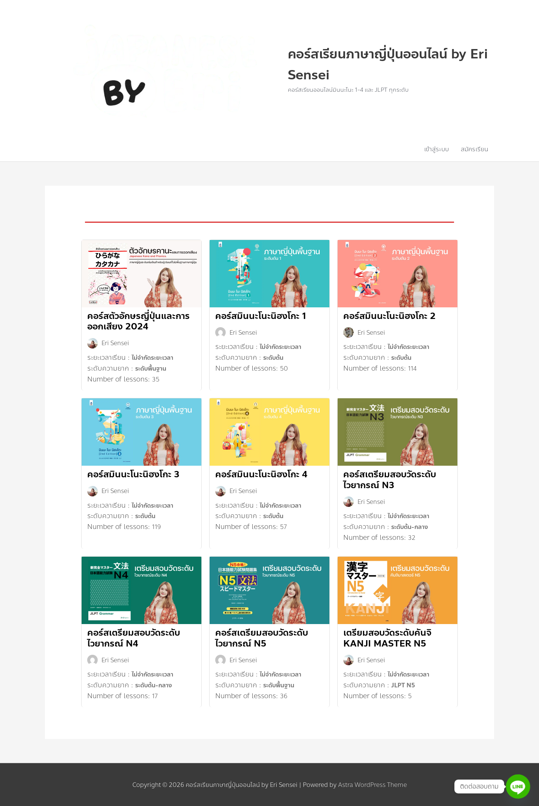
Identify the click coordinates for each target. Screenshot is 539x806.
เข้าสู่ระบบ (436, 148)
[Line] (518, 786)
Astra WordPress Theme (372, 784)
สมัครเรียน (474, 148)
